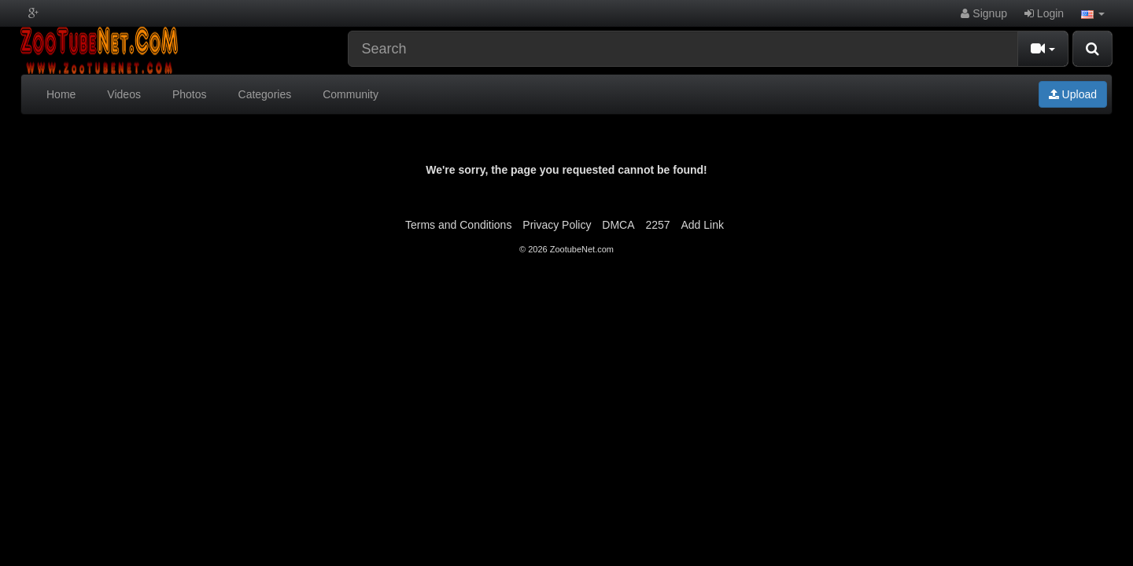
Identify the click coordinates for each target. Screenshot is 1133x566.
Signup (983, 13)
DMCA (618, 225)
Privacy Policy (556, 225)
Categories (265, 94)
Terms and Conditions (458, 225)
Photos (189, 94)
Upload (1073, 94)
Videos (124, 94)
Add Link (702, 225)
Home (61, 94)
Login (1044, 13)
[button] (1093, 13)
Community (350, 94)
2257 (657, 225)
